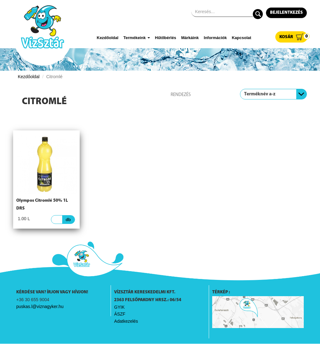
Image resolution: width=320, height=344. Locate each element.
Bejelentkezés (286, 12)
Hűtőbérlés (165, 37)
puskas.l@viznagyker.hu (39, 306)
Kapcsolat (241, 37)
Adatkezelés (126, 321)
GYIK (119, 307)
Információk (215, 37)
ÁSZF (119, 313)
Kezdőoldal (107, 37)
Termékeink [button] (136, 37)
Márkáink (190, 37)
